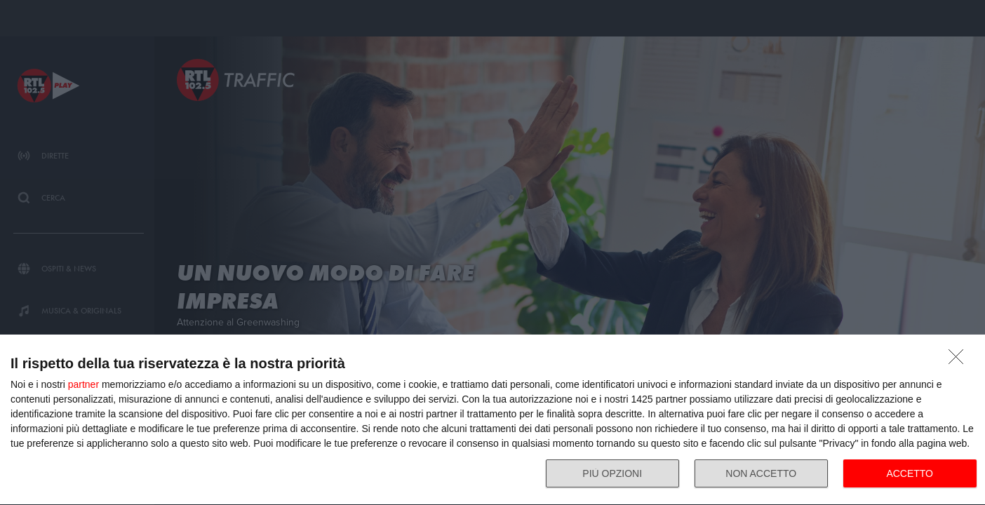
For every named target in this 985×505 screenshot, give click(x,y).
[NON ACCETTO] (960, 360)
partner (83, 384)
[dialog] (492, 420)
